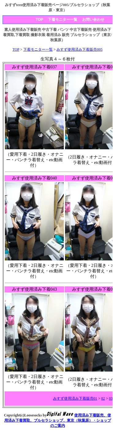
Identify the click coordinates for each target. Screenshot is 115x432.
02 (103, 398)
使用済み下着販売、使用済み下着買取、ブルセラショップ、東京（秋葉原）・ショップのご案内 (57, 420)
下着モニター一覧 (62, 19)
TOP (39, 19)
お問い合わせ (93, 19)
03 (111, 398)
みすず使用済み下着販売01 (75, 398)
